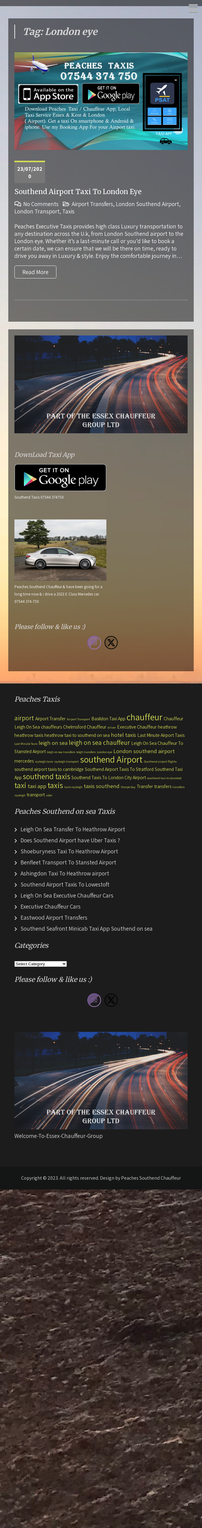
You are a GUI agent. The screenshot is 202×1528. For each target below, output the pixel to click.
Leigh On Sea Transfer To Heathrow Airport (73, 829)
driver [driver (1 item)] (112, 727)
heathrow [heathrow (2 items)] (167, 727)
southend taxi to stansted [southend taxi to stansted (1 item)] (164, 778)
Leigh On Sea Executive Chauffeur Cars (67, 895)
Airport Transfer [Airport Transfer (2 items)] (50, 718)
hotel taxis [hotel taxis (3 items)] (123, 734)
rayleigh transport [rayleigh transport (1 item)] (66, 761)
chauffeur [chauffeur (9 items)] (144, 717)
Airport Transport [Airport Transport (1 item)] (78, 719)
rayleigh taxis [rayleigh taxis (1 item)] (44, 761)
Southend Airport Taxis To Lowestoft (65, 884)
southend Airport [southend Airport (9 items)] (111, 759)
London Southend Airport (147, 204)
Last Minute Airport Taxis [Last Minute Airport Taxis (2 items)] (161, 735)
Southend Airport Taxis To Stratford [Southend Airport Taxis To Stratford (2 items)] (119, 769)
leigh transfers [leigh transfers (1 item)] (86, 752)
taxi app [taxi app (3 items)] (37, 786)
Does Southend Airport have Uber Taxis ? (70, 840)
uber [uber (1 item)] (49, 795)
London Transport (36, 211)
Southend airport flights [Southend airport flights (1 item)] (160, 761)
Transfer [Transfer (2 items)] (145, 786)
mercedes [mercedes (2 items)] (24, 761)
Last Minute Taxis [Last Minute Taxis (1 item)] (25, 743)
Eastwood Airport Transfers (54, 917)
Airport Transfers (92, 204)
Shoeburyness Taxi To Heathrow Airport (69, 851)
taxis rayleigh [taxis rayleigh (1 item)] (73, 787)
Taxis (68, 211)
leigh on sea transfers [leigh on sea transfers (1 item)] (61, 752)
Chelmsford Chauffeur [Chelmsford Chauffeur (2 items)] (84, 727)
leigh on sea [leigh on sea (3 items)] (53, 742)
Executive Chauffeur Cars (51, 906)
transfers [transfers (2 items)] (162, 786)
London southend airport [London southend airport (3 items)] (144, 751)
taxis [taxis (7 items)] (55, 785)
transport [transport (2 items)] (36, 794)
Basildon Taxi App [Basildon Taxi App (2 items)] (108, 718)
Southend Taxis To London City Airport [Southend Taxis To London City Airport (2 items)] (108, 777)
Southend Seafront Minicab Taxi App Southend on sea (87, 928)
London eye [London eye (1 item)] (104, 752)
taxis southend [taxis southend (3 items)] (102, 786)
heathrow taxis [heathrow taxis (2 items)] (28, 735)
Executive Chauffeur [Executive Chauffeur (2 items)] (137, 727)
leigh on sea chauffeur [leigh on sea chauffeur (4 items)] (99, 742)
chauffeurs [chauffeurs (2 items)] (51, 727)
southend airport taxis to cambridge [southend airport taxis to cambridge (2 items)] (49, 769)
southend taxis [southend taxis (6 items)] (46, 776)
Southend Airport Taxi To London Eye (78, 191)
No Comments (41, 204)
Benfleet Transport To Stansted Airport (68, 862)
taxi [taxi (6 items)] (20, 785)
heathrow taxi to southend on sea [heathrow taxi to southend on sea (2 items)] (77, 735)
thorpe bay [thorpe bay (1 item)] (128, 787)
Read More (35, 272)
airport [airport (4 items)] (24, 718)
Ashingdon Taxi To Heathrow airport (65, 873)
